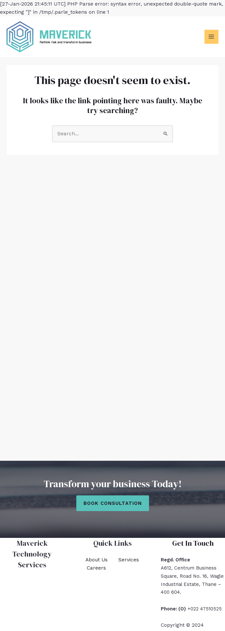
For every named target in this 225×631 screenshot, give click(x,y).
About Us (96, 560)
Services (128, 560)
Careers (96, 568)
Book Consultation (112, 503)
